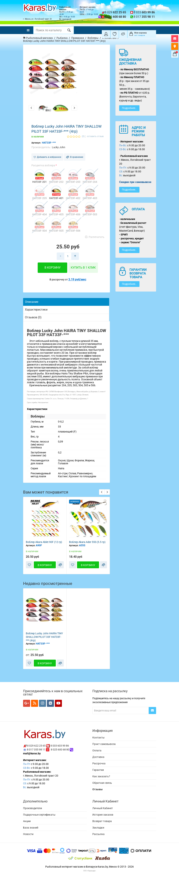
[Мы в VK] (50, 703)
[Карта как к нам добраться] (174, 46)
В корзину (53, 267)
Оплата (96, 750)
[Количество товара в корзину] (67, 256)
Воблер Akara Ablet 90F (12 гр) (44, 542)
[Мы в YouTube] (58, 703)
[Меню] (28, 30)
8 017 (144, 16)
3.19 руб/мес (77, 279)
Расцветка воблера (43, 165)
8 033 (144, 12)
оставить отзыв (95, 136)
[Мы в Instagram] (42, 703)
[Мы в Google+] (26, 703)
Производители (32, 808)
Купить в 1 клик (83, 267)
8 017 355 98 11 (36, 749)
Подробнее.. (129, 108)
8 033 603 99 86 (59, 745)
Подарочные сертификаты (39, 814)
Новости (28, 834)
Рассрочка (98, 763)
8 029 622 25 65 (36, 745)
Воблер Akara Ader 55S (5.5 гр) (87, 542)
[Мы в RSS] (34, 703)
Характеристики (36, 309)
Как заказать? (101, 776)
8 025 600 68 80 (60, 749)
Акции (27, 821)
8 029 (115, 12)
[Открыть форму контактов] (174, 38)
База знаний (30, 827)
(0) (83, 136)
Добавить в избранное (47, 157)
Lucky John (58, 147)
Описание (31, 302)
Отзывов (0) (33, 317)
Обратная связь (102, 782)
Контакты (98, 737)
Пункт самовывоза (104, 744)
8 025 (115, 16)
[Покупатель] (106, 34)
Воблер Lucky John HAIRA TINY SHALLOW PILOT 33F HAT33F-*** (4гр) (44, 637)
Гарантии (98, 769)
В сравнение (74, 157)
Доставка (98, 756)
